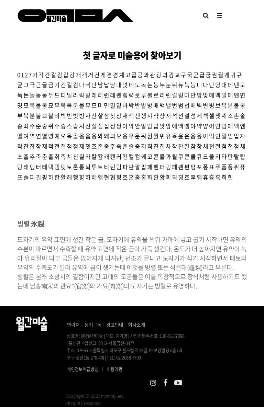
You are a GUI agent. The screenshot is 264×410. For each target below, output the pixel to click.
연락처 (73, 327)
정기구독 (92, 327)
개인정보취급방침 (82, 372)
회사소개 (136, 327)
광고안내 (114, 327)
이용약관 (114, 372)
